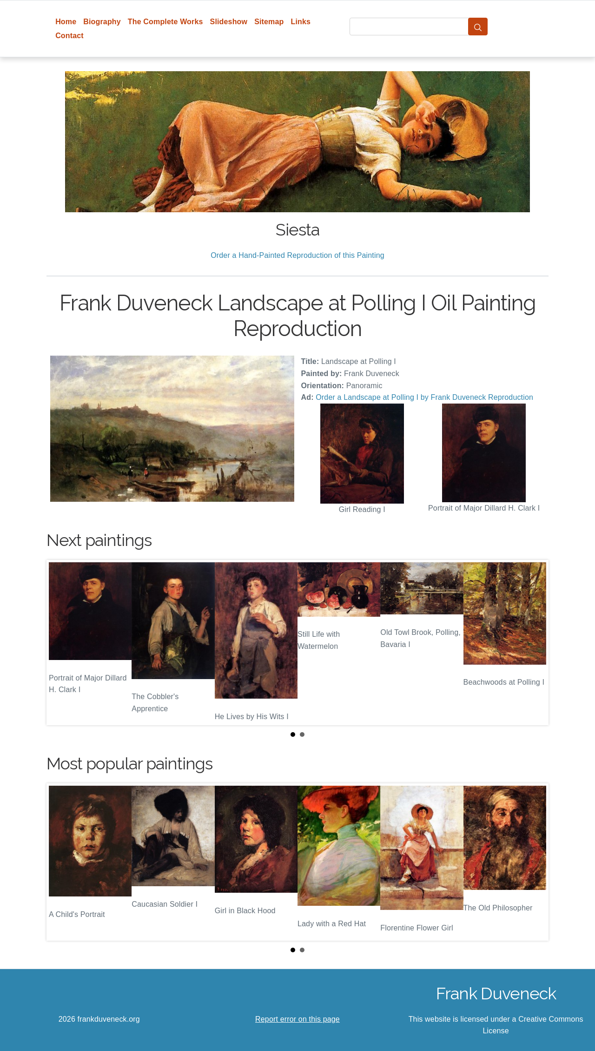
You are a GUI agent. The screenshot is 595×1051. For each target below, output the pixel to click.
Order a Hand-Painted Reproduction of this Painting (297, 255)
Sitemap (269, 22)
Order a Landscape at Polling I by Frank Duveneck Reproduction (424, 397)
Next (534, 642)
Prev (60, 642)
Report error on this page (297, 1019)
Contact (69, 36)
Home (65, 22)
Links (301, 22)
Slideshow (229, 22)
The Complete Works (165, 22)
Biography (102, 22)
